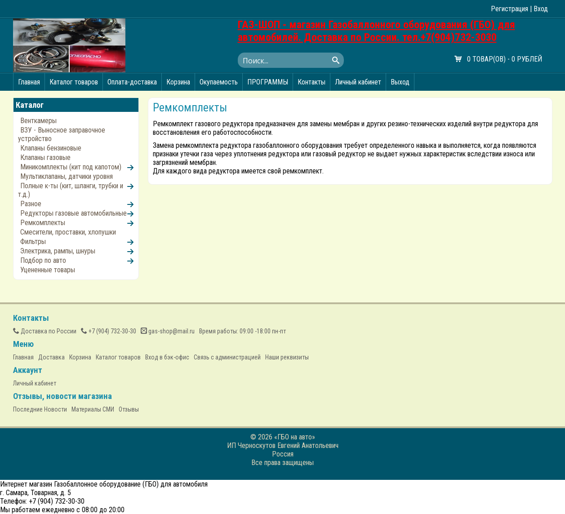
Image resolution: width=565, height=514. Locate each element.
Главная (29, 82)
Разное (30, 203)
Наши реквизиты (287, 357)
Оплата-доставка (132, 82)
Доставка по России (44, 331)
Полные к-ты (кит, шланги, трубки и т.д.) (70, 190)
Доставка (51, 357)
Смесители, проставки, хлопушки (68, 232)
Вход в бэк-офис (167, 357)
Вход (541, 8)
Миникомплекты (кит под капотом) (70, 167)
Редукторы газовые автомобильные (73, 213)
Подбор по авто (43, 260)
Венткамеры (38, 120)
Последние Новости (40, 409)
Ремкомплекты (42, 222)
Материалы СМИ (92, 409)
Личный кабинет (358, 82)
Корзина (178, 82)
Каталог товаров (73, 82)
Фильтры (33, 241)
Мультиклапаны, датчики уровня (66, 176)
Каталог (30, 105)
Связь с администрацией (227, 357)
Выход (400, 82)
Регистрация (509, 8)
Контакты (311, 82)
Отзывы (129, 409)
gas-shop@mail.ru (168, 331)
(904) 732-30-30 (108, 331)
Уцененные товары (47, 270)
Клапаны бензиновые (50, 148)
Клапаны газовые (45, 157)
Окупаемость (219, 82)
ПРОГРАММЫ (267, 82)
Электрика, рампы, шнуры (57, 251)
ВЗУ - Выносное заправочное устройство (61, 134)
